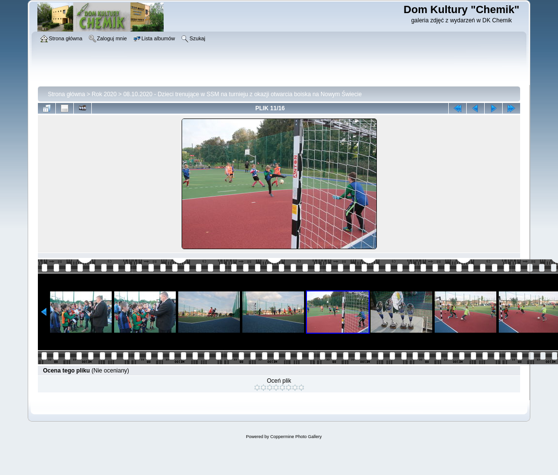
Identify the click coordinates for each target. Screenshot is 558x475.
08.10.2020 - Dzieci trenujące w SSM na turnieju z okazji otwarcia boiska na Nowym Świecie (242, 94)
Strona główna (66, 94)
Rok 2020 (104, 94)
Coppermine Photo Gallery (295, 436)
